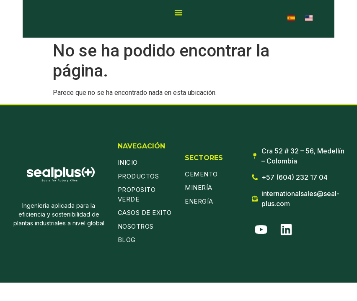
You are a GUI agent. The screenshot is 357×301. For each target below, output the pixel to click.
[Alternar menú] (178, 12)
